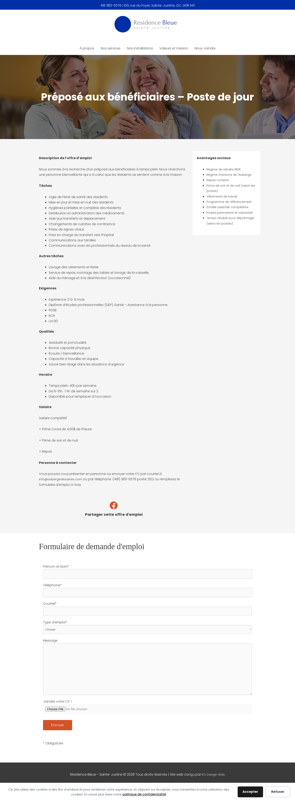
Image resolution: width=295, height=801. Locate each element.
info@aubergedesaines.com (62, 479)
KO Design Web (213, 779)
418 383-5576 (110, 5)
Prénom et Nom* (147, 572)
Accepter (250, 792)
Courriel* (147, 609)
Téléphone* (147, 590)
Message (147, 669)
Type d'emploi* (147, 627)
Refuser (277, 792)
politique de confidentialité (144, 794)
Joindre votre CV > (147, 712)
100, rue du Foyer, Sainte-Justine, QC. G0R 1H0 (159, 5)
